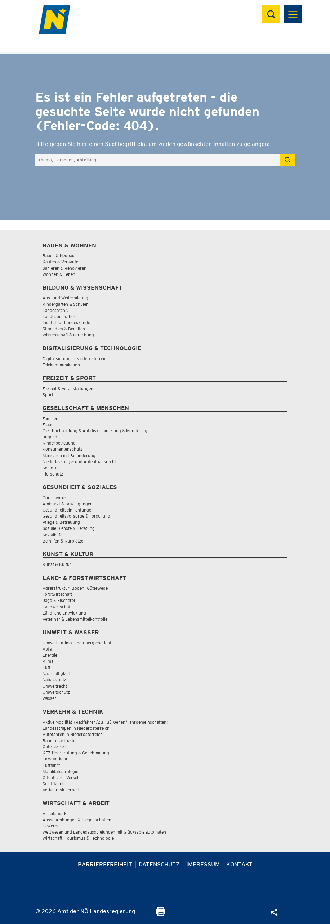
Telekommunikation (61, 364)
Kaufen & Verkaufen (62, 261)
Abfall (48, 649)
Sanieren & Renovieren (64, 268)
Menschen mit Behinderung (69, 455)
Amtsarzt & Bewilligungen (68, 503)
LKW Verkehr (55, 759)
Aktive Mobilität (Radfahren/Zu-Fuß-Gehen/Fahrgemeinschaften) (106, 722)
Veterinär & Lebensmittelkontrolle (75, 619)
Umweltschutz (56, 692)
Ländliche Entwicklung (64, 613)
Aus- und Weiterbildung (65, 297)
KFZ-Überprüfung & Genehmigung (76, 752)
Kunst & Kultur (57, 564)
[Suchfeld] (157, 160)
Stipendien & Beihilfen (64, 328)
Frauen (49, 424)
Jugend (50, 436)
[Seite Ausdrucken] (161, 914)
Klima (48, 661)
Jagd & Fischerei (59, 600)
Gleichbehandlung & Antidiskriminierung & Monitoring (95, 430)
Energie (50, 655)
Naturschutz (54, 679)
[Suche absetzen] (287, 160)
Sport (48, 394)
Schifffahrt (53, 783)
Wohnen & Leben (59, 274)
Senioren (51, 467)
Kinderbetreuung (59, 443)
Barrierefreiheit (105, 864)
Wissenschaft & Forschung (68, 335)
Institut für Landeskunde (66, 322)
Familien (50, 418)
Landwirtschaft (57, 607)
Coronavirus (55, 497)
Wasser (49, 698)
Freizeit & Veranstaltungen (68, 388)
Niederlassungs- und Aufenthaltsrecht (79, 461)
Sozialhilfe (52, 534)
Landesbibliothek (59, 316)
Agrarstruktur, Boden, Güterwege (75, 588)
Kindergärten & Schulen (66, 304)
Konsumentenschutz (62, 449)
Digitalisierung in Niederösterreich (76, 358)
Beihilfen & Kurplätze (63, 541)
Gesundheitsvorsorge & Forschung (76, 516)
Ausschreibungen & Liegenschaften (77, 819)
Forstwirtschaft (57, 594)
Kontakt (239, 864)
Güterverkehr (55, 746)
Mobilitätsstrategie (60, 771)
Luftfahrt (51, 765)
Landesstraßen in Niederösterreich (76, 728)
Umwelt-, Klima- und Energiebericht (77, 643)
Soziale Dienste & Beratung (69, 528)
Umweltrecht (55, 686)
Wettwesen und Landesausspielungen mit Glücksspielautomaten (104, 832)
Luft (46, 667)
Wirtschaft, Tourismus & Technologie (78, 838)
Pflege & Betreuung (61, 522)
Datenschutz (159, 864)
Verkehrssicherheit (61, 790)
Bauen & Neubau (59, 255)
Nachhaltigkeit (56, 673)
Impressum (203, 864)
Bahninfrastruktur (60, 740)
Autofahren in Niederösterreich (73, 734)
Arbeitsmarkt (55, 813)
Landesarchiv (55, 310)
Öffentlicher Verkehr (62, 777)
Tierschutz (53, 474)
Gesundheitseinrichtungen (68, 510)
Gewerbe (51, 826)
